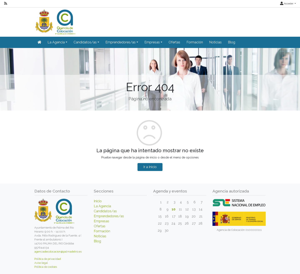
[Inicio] (54, 21)
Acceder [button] (287, 3)
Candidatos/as (105, 211)
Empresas (101, 221)
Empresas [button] (152, 42)
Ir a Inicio (150, 167)
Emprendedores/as (109, 216)
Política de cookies (45, 266)
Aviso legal (41, 262)
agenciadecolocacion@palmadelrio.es (58, 251)
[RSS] (5, 3)
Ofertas (174, 42)
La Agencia (102, 206)
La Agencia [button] (56, 42)
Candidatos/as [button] (85, 42)
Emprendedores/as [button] (120, 42)
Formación (194, 42)
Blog (231, 42)
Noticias (215, 42)
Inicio (98, 201)
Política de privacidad (47, 258)
